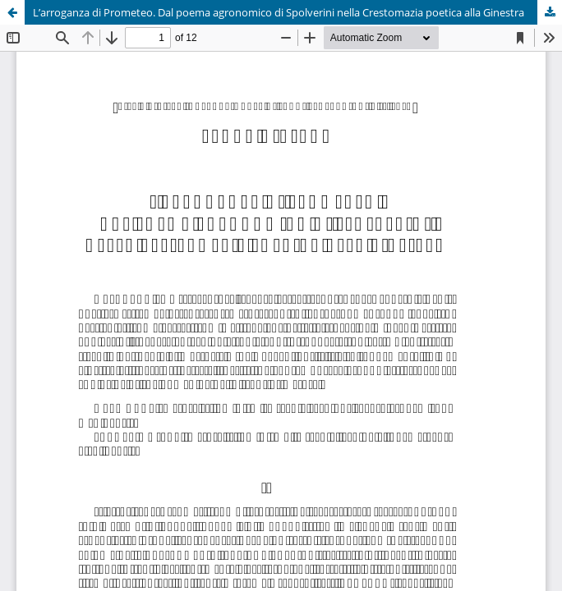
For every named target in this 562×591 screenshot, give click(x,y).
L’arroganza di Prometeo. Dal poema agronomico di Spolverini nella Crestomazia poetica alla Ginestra (278, 12)
